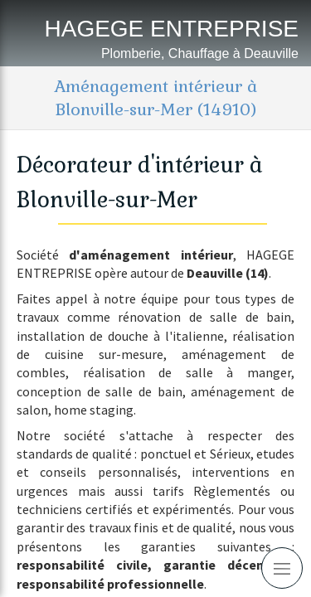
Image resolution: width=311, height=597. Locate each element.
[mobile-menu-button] (282, 568)
